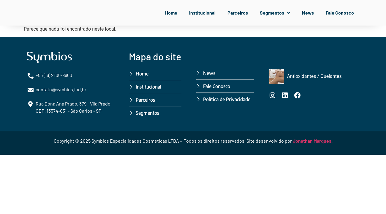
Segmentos (275, 12)
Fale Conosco (340, 12)
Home (171, 12)
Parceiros (237, 12)
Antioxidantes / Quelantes (314, 76)
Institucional (202, 12)
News (308, 12)
